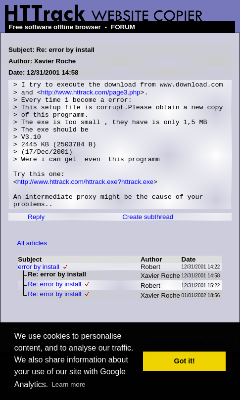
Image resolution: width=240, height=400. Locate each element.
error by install (38, 291)
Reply (36, 241)
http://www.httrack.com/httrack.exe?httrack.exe (85, 201)
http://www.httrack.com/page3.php (91, 94)
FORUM (123, 27)
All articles (32, 267)
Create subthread (147, 241)
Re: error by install (54, 308)
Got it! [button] (184, 361)
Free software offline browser (55, 27)
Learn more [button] (68, 384)
